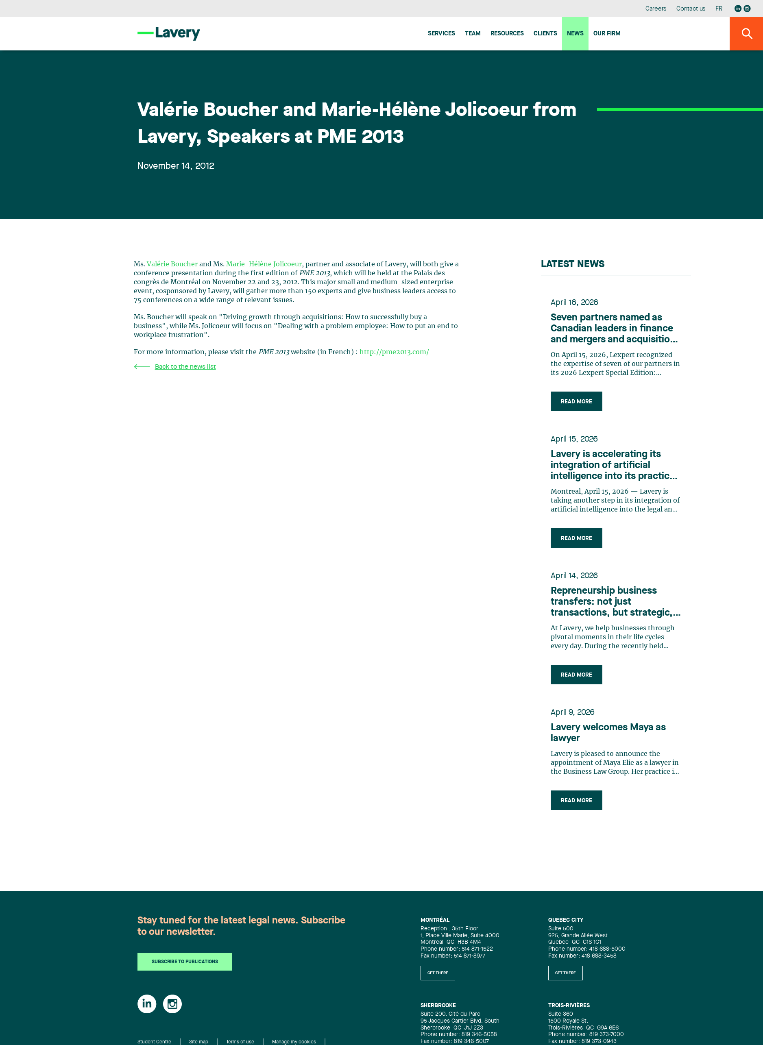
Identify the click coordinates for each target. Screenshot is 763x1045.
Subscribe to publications (185, 962)
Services (441, 34)
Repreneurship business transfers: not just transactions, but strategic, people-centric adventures (612, 602)
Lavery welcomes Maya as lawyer (608, 733)
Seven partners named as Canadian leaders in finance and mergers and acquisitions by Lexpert (615, 329)
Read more (576, 402)
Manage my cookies (294, 1042)
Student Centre (154, 1042)
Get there (437, 973)
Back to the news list (175, 367)
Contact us (691, 9)
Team (473, 34)
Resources (507, 34)
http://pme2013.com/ (394, 352)
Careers (656, 9)
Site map (198, 1042)
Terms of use (240, 1042)
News (575, 34)
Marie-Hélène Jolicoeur (264, 264)
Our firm (607, 34)
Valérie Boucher (172, 264)
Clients (545, 34)
